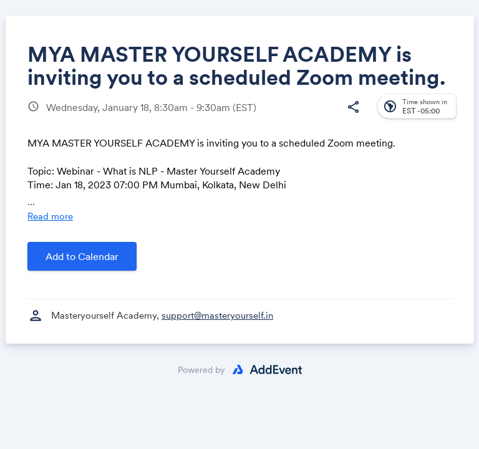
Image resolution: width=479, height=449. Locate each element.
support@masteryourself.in (217, 315)
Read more (50, 216)
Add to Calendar (82, 256)
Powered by (201, 369)
